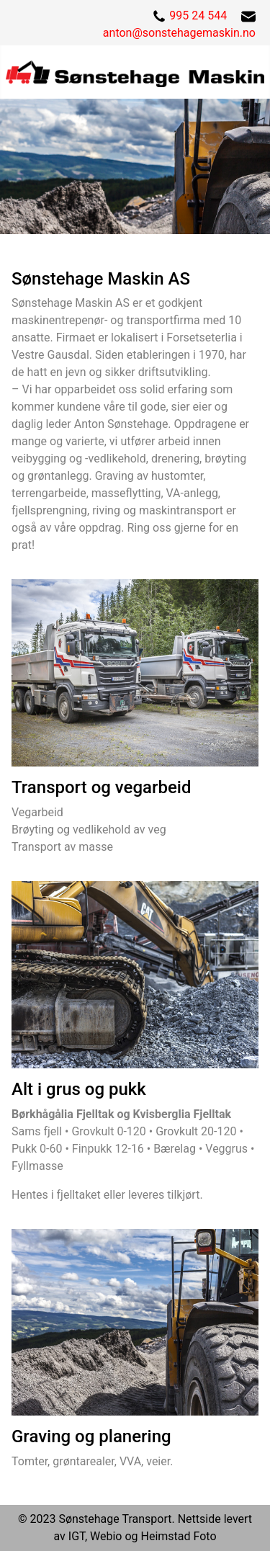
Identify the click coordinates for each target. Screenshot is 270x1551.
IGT (76, 1536)
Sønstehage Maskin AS (101, 279)
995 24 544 (198, 15)
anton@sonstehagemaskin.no (179, 33)
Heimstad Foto (179, 1536)
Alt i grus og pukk (79, 1089)
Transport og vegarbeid (101, 787)
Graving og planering (91, 1436)
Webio (106, 1536)
